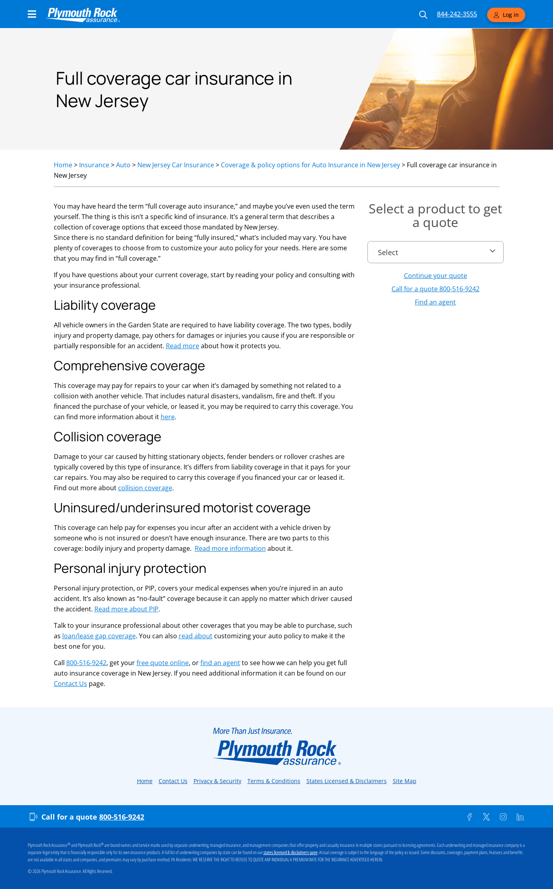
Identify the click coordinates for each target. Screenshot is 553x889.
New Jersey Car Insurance (175, 164)
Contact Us (70, 683)
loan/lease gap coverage (99, 635)
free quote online (163, 662)
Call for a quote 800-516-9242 (436, 288)
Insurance (94, 164)
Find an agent (435, 302)
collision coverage (145, 487)
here (168, 416)
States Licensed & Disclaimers (346, 781)
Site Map (404, 781)
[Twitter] (486, 816)
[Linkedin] (520, 816)
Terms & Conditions (273, 781)
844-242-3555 (457, 14)
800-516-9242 (86, 662)
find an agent (220, 662)
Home (63, 164)
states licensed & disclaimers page (290, 852)
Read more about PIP (126, 609)
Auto (123, 164)
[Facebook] (469, 816)
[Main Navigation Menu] (32, 14)
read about (195, 635)
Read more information (230, 548)
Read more (182, 345)
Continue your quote (435, 275)
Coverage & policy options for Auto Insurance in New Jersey (310, 164)
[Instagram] (503, 816)
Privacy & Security (217, 781)
